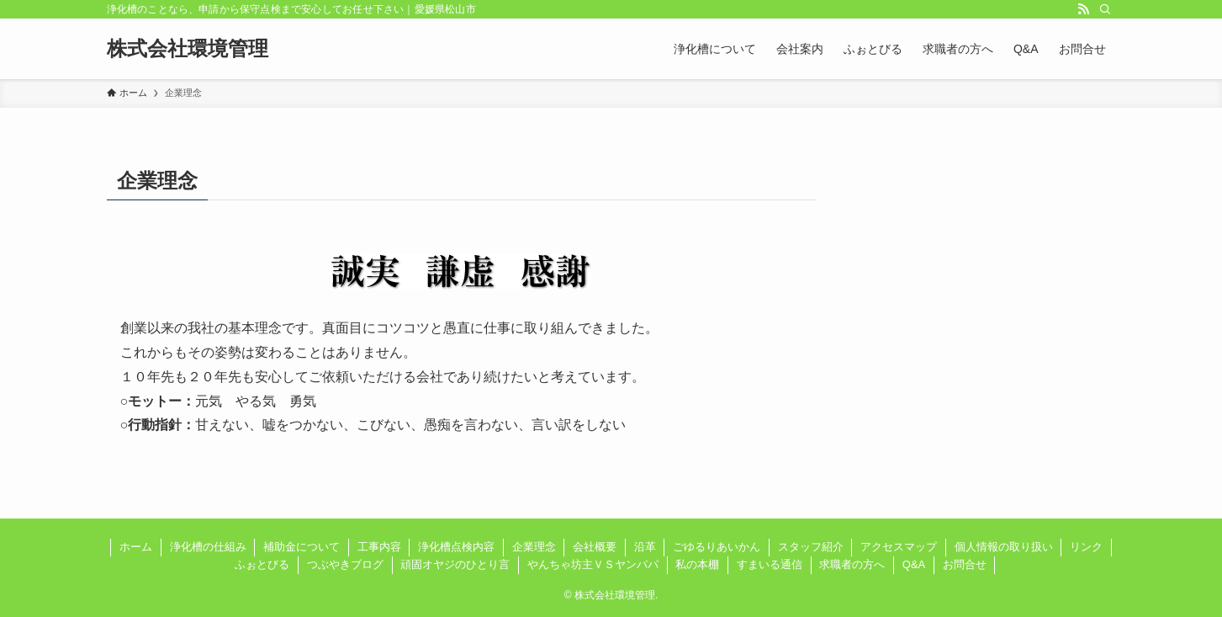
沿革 (645, 546)
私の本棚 (697, 564)
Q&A (913, 564)
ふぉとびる (262, 564)
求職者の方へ (852, 564)
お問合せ (965, 564)
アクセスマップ (898, 546)
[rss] (1083, 9)
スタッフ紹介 (811, 546)
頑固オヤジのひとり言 (455, 564)
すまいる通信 (769, 564)
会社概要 (594, 546)
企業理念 (534, 546)
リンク (1086, 546)
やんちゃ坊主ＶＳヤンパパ (593, 564)
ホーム (135, 546)
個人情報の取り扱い (1004, 546)
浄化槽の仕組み (208, 546)
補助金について (301, 546)
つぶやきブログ (345, 564)
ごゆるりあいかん (716, 546)
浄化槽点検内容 (456, 546)
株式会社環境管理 (187, 49)
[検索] (1105, 9)
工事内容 (379, 546)
